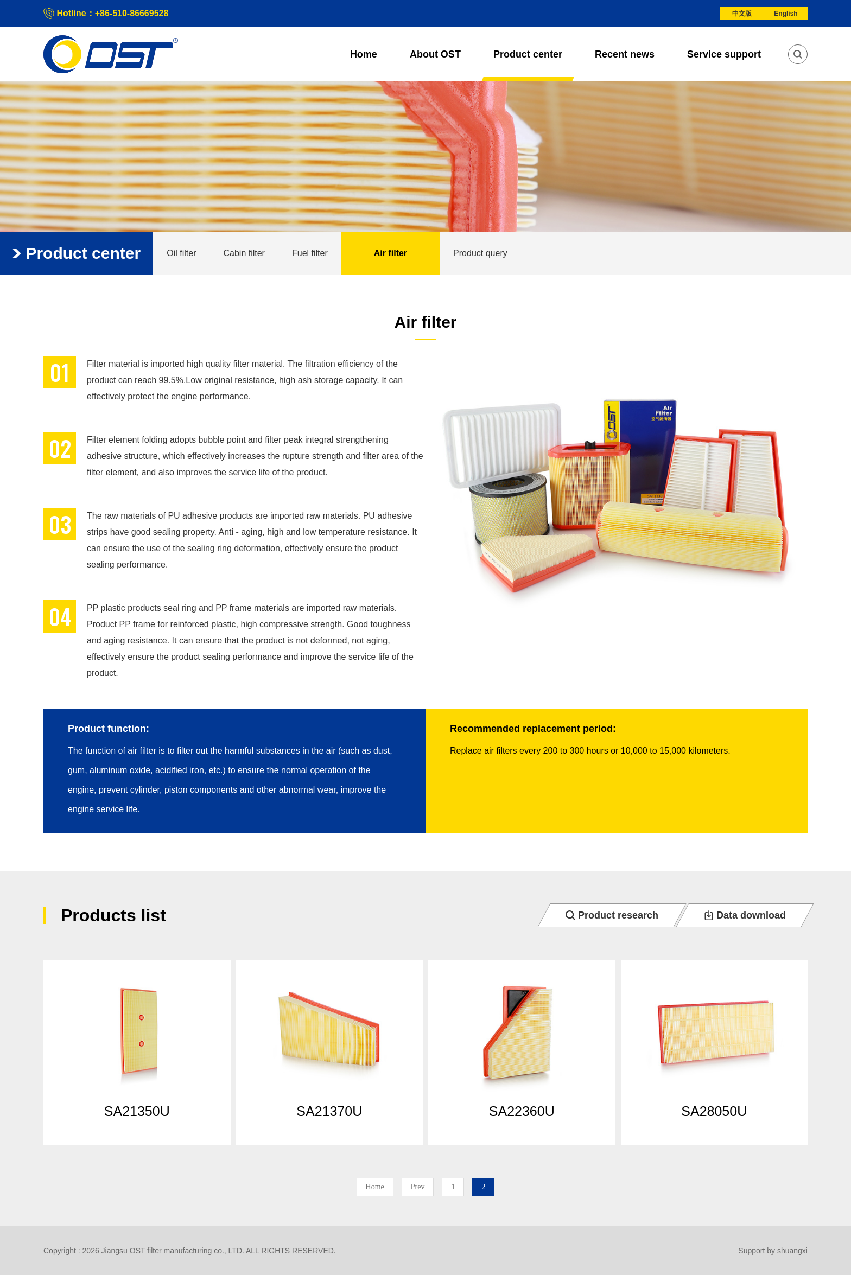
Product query (480, 253)
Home (375, 1187)
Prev (418, 1187)
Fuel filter (310, 253)
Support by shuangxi (773, 1250)
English (785, 13)
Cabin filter (243, 253)
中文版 (742, 13)
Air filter (390, 253)
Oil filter (181, 253)
